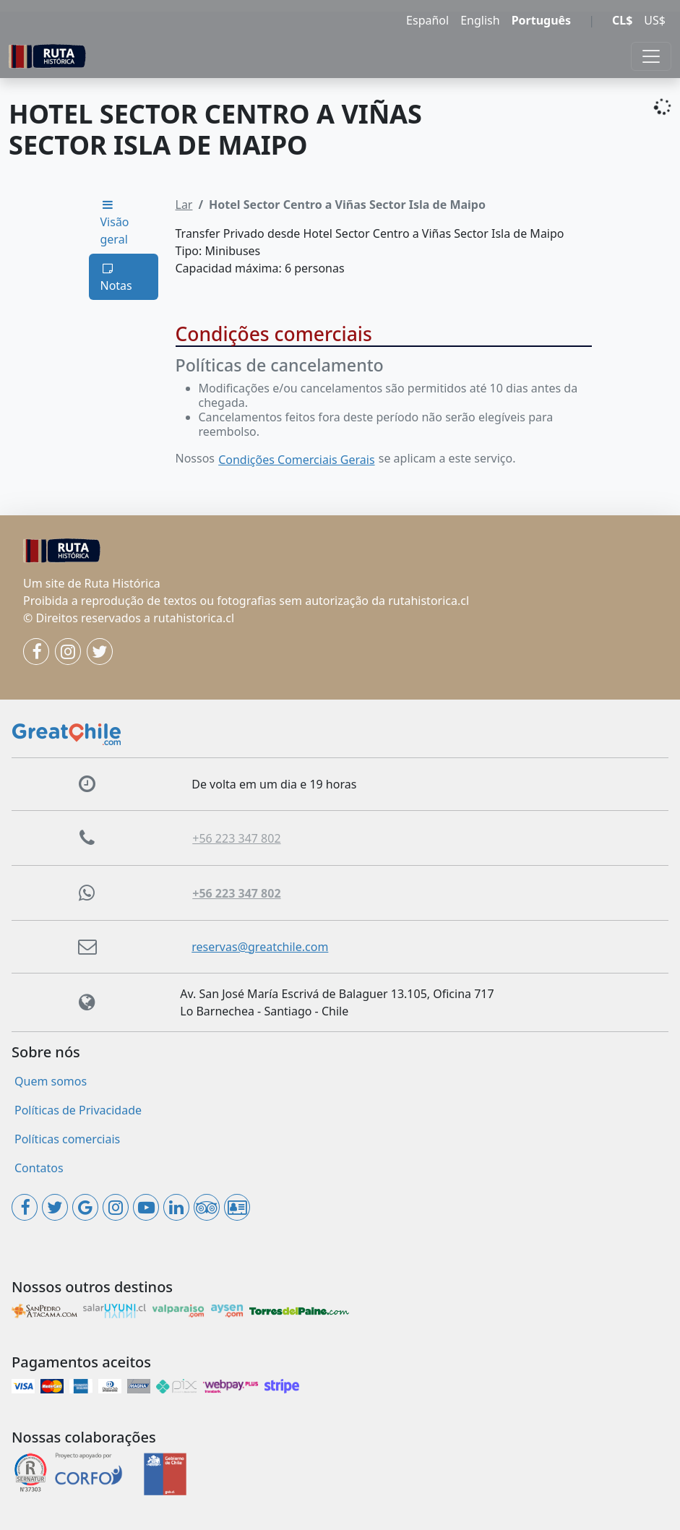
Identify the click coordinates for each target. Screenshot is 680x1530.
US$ (655, 20)
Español (427, 20)
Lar (184, 204)
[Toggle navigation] (651, 56)
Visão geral (114, 223)
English (479, 20)
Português (542, 20)
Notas (116, 277)
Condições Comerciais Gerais (296, 460)
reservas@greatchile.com (259, 947)
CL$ (622, 20)
